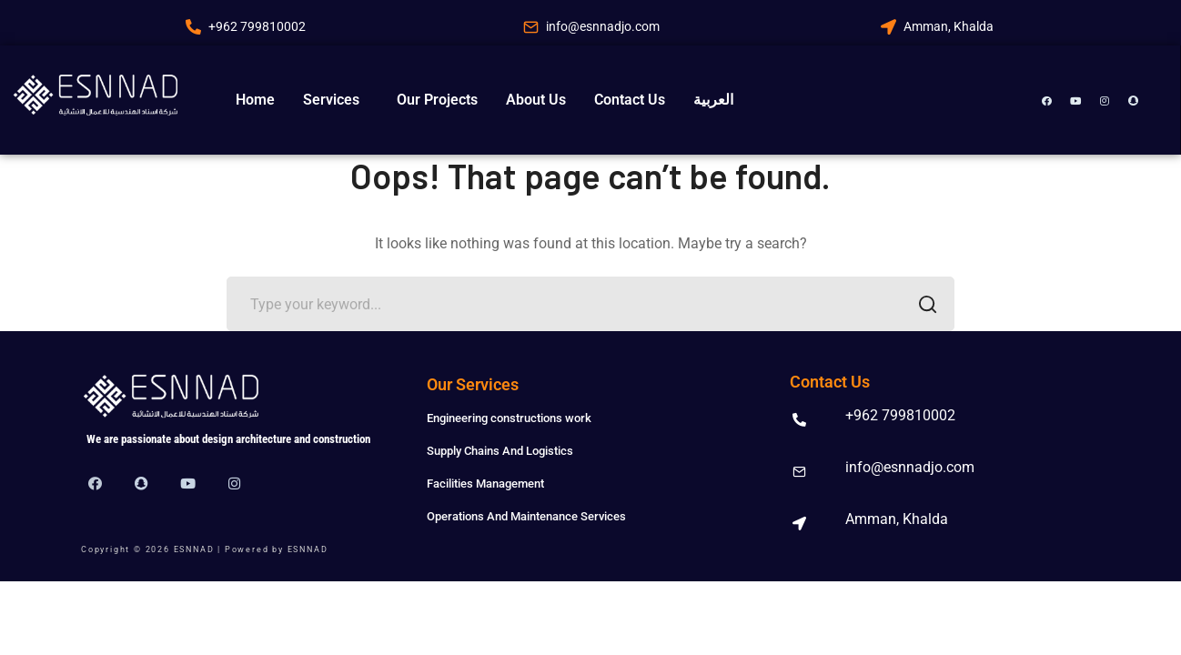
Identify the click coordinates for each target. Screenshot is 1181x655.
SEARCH (922, 306)
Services (331, 99)
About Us (536, 99)
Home (255, 99)
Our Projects (437, 99)
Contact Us (629, 99)
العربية (713, 99)
